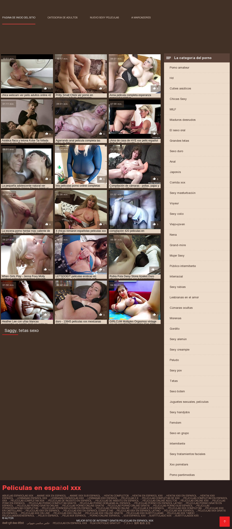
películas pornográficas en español (67, 508)
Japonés (175, 172)
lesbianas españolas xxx (67, 498)
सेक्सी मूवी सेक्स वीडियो (13, 523)
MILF (173, 109)
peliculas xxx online (67, 513)
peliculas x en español (148, 508)
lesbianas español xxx (32, 498)
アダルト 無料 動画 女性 (136, 523)
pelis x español (48, 515)
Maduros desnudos (183, 119)
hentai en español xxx (147, 495)
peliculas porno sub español (173, 505)
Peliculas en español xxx (70, 523)
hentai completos (116, 495)
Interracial (176, 276)
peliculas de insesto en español (117, 500)
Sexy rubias (178, 287)
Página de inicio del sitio (18, 17)
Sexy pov (176, 370)
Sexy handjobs (180, 412)
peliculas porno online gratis (83, 505)
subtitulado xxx (160, 515)
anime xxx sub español (85, 495)
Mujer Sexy (177, 255)
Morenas (175, 318)
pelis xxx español (74, 515)
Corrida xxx (177, 182)
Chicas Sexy (178, 99)
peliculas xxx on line (35, 513)
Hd (172, 78)
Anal (173, 161)
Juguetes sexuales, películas (189, 401)
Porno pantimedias (182, 475)
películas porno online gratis (129, 505)
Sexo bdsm (177, 391)
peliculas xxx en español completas (88, 510)
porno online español (105, 515)
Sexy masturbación (183, 193)
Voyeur (174, 203)
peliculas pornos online (113, 508)
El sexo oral (177, 130)
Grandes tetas (179, 140)
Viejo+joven (177, 224)
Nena (173, 234)
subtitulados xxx (187, 515)
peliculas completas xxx (27, 500)
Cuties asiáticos (180, 88)
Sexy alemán (178, 339)
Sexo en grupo (179, 433)
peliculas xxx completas (185, 508)
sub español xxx (135, 515)
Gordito (174, 328)
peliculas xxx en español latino (138, 510)
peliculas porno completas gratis (52, 503)
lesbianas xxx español (102, 498)
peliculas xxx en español (43, 510)
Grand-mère (178, 245)
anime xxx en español (51, 495)
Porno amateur (179, 67)
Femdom (175, 422)
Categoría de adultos (62, 17)
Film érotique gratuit (105, 523)
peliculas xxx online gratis (104, 513)
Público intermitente (183, 266)
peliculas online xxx (195, 500)
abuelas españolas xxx (17, 495)
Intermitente (177, 443)
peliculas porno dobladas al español (105, 503)
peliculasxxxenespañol (18, 515)
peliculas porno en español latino (158, 503)
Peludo (174, 360)
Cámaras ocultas (181, 307)
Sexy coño (177, 213)
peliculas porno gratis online (38, 505)
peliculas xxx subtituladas (144, 513)
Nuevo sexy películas (104, 17)
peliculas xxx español (179, 510)
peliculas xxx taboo (180, 513)
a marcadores (141, 17)
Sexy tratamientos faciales (187, 454)
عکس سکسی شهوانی (38, 523)
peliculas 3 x (129, 498)
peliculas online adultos (160, 500)
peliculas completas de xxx (161, 498)
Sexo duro (176, 151)
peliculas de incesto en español (70, 500)
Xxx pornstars (179, 464)
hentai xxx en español (181, 495)
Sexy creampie (179, 349)
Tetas (174, 381)
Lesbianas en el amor (184, 297)
